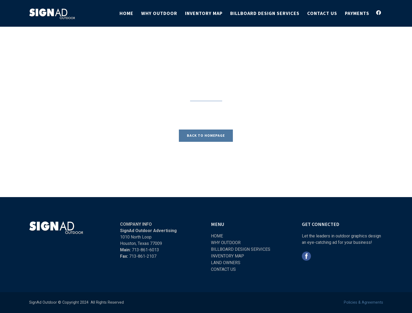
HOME (217, 235)
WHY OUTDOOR (226, 242)
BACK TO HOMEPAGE (206, 135)
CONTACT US (223, 269)
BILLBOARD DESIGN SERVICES (240, 249)
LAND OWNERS (225, 262)
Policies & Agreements (363, 302)
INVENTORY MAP (227, 256)
